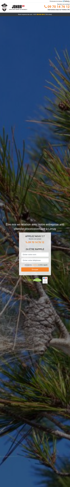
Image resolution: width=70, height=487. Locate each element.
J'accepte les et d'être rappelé (35, 265)
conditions (35, 265)
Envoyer (35, 269)
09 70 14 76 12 (57, 7)
